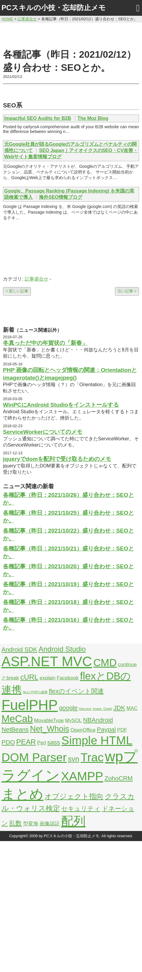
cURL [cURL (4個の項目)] (29, 677)
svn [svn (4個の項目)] (73, 759)
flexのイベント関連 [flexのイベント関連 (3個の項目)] (76, 691)
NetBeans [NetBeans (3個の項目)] (15, 729)
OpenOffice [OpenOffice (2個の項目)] (83, 730)
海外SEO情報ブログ (60, 197)
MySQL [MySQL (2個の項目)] (73, 720)
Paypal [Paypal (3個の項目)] (106, 729)
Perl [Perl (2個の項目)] (41, 743)
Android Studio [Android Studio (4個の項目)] (62, 649)
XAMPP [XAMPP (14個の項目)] (82, 776)
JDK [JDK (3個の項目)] (119, 707)
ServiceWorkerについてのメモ (42, 432)
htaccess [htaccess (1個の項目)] (85, 708)
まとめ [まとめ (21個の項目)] (22, 794)
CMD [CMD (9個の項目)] (104, 662)
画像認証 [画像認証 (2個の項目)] (50, 824)
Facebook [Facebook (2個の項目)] (68, 678)
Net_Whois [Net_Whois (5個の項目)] (49, 728)
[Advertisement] (71, 34)
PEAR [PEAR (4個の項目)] (26, 742)
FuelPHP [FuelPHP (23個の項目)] (29, 705)
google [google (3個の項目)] (68, 707)
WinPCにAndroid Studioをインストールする (61, 405)
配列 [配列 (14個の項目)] (73, 821)
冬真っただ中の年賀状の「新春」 (45, 343)
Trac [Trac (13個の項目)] (92, 757)
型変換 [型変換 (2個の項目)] (30, 824)
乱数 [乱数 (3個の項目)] (15, 823)
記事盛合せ (36, 278)
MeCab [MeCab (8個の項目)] (17, 718)
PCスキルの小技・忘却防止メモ (53, 8)
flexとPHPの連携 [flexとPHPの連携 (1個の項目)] (35, 692)
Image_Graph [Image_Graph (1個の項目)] (102, 708)
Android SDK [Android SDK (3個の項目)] (19, 649)
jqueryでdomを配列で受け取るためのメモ (57, 459)
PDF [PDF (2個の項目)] (122, 730)
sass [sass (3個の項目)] (53, 742)
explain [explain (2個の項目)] (47, 678)
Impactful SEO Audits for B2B (37, 118)
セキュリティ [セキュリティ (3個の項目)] (80, 808)
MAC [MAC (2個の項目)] (132, 708)
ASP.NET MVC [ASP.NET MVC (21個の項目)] (46, 661)
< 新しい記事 (17, 291)
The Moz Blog (93, 118)
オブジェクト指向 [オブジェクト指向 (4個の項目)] (74, 796)
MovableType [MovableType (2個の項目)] (49, 720)
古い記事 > (127, 291)
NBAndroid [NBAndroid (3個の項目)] (98, 719)
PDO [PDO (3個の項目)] (8, 742)
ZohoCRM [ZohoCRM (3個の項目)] (119, 778)
